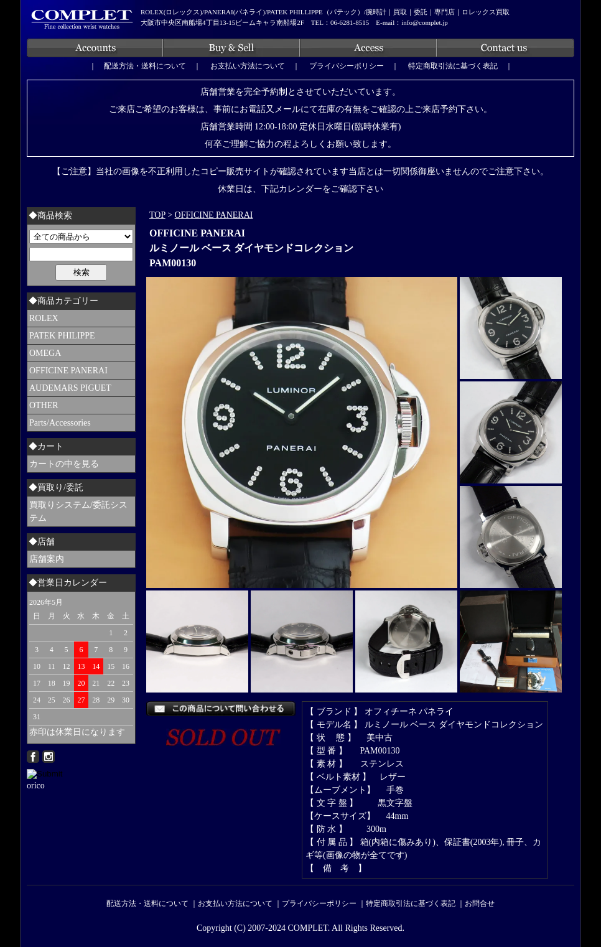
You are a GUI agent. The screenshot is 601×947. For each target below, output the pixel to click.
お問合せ (480, 903)
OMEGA (45, 353)
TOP (157, 215)
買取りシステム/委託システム (78, 511)
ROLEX (43, 318)
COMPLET (308, 928)
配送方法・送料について (145, 66)
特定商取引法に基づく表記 (453, 66)
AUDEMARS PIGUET (70, 388)
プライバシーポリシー (346, 66)
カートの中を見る (64, 464)
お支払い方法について (247, 66)
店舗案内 (46, 559)
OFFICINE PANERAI (214, 215)
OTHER (43, 405)
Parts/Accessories (60, 422)
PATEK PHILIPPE (62, 335)
